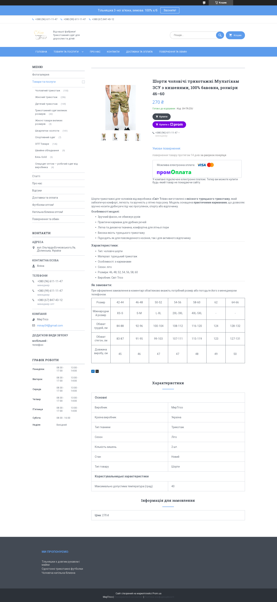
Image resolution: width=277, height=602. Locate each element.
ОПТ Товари (42, 143)
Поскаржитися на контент (128, 597)
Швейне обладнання (47, 150)
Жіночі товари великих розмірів (48, 122)
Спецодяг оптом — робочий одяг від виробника (56, 165)
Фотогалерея (40, 74)
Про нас (95, 51)
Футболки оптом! (43, 204)
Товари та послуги (66, 51)
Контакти (113, 51)
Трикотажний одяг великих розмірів (51, 112)
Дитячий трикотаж (46, 103)
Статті (36, 176)
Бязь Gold (41, 157)
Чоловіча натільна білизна (58, 572)
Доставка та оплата (139, 51)
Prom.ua (156, 593)
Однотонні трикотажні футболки (62, 568)
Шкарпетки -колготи (47, 130)
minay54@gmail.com (50, 325)
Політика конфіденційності (159, 597)
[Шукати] (220, 35)
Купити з (171, 124)
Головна (41, 51)
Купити (163, 116)
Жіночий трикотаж (46, 97)
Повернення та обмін (173, 51)
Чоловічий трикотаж (47, 90)
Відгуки (37, 190)
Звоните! (169, 10)
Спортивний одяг (45, 137)
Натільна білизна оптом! (47, 211)
